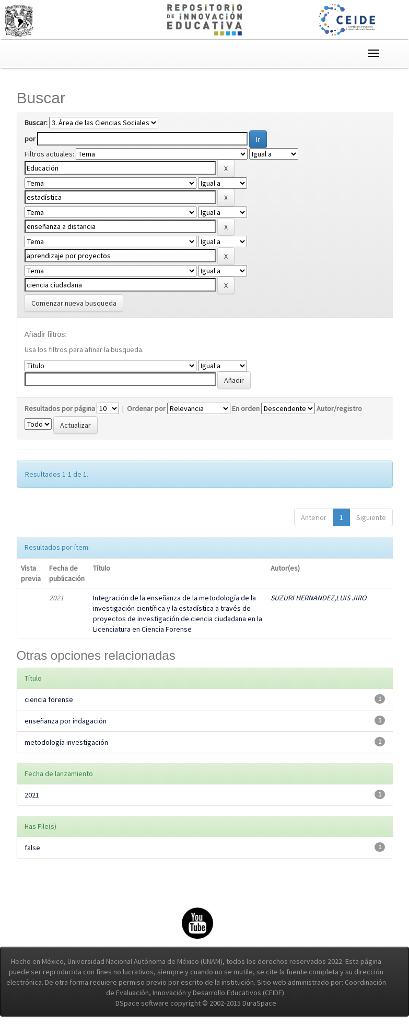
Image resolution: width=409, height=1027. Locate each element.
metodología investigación (66, 742)
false (32, 847)
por (30, 138)
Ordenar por (146, 408)
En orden (246, 408)
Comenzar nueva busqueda (73, 303)
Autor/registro (339, 408)
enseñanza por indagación (66, 721)
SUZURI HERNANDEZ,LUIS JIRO (318, 597)
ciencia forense (49, 699)
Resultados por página (60, 408)
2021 (32, 795)
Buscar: (36, 122)
